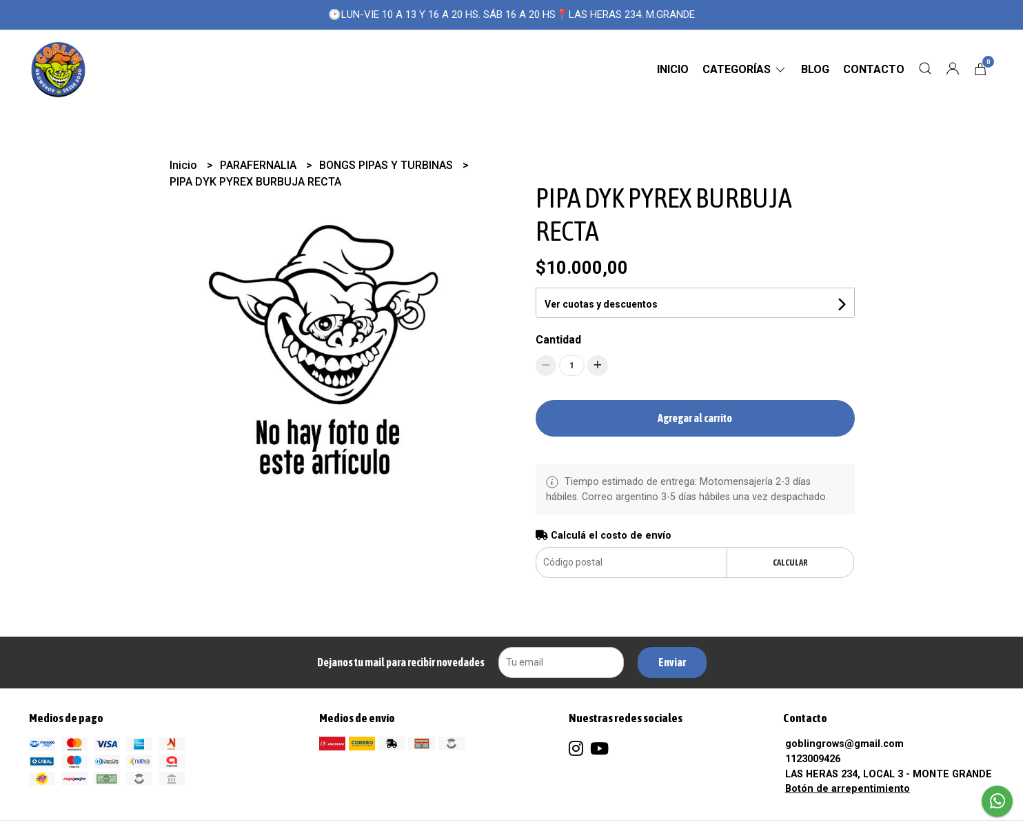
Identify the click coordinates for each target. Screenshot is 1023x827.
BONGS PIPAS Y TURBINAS (387, 165)
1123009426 (812, 759)
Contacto (873, 69)
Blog (815, 69)
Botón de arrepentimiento (847, 789)
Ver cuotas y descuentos (601, 304)
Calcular (790, 562)
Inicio (673, 69)
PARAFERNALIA (259, 165)
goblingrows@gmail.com (844, 744)
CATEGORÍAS (744, 69)
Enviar (672, 662)
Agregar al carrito (695, 418)
